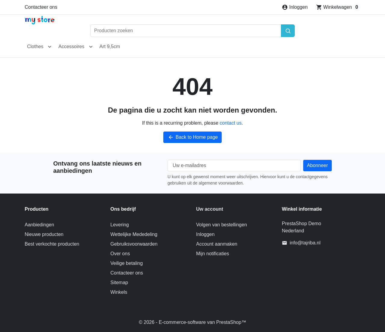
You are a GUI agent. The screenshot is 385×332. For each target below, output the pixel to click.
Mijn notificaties (212, 253)
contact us (231, 123)
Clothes (35, 46)
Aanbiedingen (39, 224)
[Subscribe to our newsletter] (317, 165)
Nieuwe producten (44, 234)
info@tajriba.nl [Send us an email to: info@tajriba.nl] (305, 242)
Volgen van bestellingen (221, 224)
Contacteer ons (41, 7)
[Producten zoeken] (185, 30)
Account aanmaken (216, 244)
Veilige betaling (126, 263)
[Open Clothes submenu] (50, 46)
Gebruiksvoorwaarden (134, 244)
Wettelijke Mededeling (133, 234)
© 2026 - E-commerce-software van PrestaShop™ (192, 322)
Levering (119, 224)
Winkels (118, 292)
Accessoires (71, 46)
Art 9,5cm (110, 46)
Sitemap (119, 282)
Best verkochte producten (52, 244)
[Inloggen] (294, 7)
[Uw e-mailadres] (234, 165)
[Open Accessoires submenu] (91, 46)
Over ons (120, 253)
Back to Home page (192, 137)
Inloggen (205, 234)
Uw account (209, 209)
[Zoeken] (288, 30)
